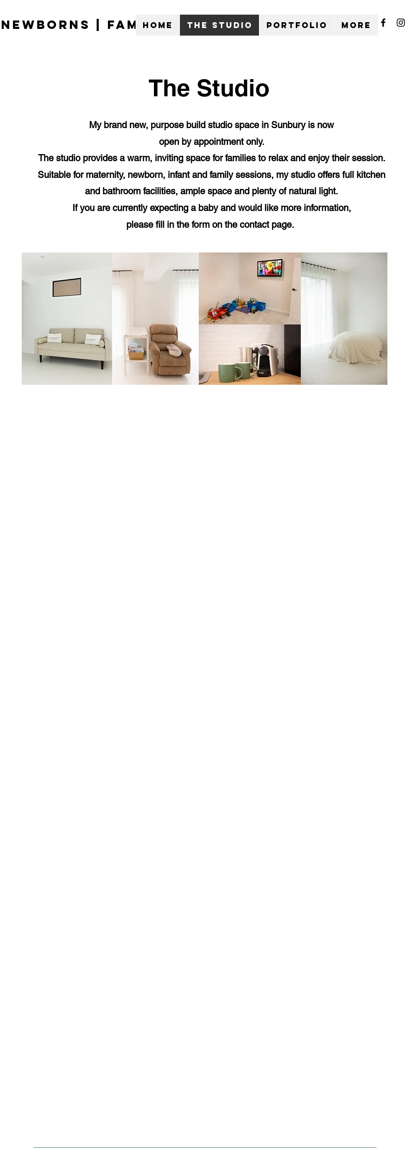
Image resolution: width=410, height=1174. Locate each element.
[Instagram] (400, 22)
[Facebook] (383, 22)
